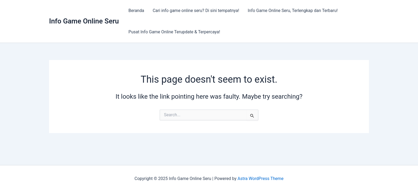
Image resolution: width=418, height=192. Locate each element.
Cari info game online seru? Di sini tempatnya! (196, 10)
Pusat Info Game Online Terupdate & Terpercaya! (174, 31)
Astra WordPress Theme (260, 178)
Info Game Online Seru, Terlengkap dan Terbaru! (292, 10)
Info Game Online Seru (84, 21)
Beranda (136, 10)
